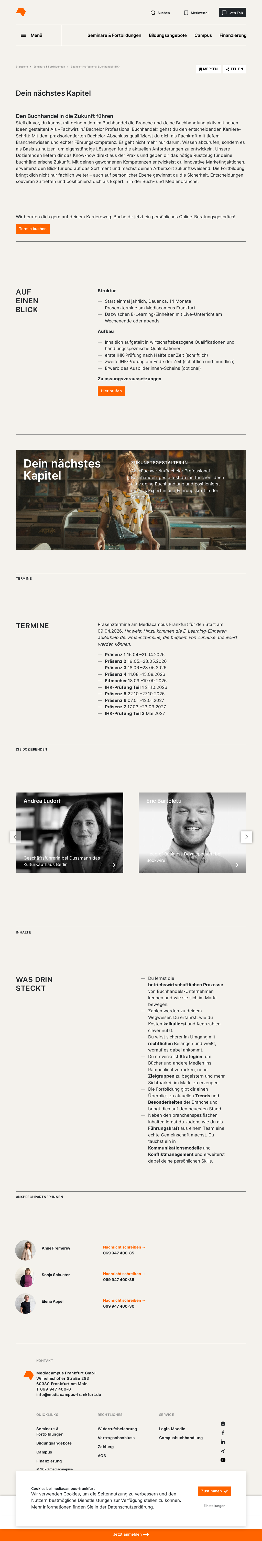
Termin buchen (33, 228)
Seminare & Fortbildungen (114, 35)
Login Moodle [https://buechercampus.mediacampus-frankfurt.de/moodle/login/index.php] (172, 1428)
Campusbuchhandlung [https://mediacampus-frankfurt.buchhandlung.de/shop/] (181, 1437)
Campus (203, 35)
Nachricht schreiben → (124, 1247)
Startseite (22, 66)
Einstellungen (214, 1506)
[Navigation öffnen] (39, 35)
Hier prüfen (111, 390)
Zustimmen (214, 1491)
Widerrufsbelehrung (117, 1428)
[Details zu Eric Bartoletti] (235, 864)
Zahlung (106, 1446)
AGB (102, 1455)
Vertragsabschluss (116, 1437)
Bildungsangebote (168, 35)
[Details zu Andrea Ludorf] (112, 864)
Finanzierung (233, 35)
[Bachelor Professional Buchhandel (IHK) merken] (208, 69)
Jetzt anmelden (131, 1534)
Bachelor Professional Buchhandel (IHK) (95, 66)
